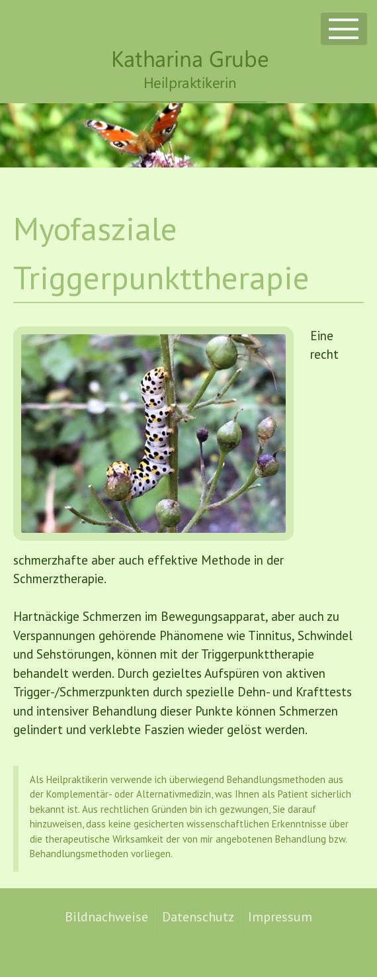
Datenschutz (198, 916)
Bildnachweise (106, 916)
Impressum (280, 916)
